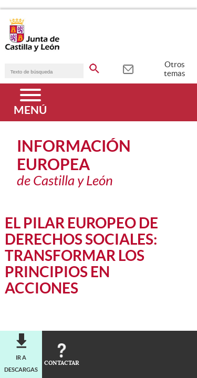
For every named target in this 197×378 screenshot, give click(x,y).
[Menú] (30, 102)
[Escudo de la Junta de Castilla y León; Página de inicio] (32, 49)
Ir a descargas (21, 363)
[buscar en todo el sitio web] (94, 67)
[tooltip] (127, 68)
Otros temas (174, 69)
